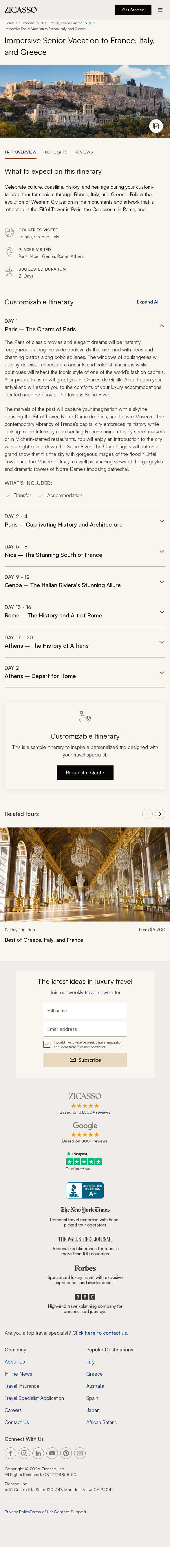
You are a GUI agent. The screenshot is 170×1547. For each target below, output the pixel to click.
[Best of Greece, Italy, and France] (85, 939)
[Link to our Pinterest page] (66, 1453)
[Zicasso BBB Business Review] (85, 1190)
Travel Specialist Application (34, 1398)
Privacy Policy (17, 1511)
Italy (90, 1362)
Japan (93, 1410)
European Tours (31, 23)
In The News (18, 1374)
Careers (13, 1410)
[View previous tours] (147, 814)
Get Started (133, 9)
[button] (85, 412)
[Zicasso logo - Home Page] (21, 10)
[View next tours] (160, 814)
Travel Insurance (22, 1386)
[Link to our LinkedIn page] (38, 1453)
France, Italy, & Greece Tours (70, 23)
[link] (85, 888)
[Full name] (85, 1010)
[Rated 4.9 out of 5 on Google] (85, 1133)
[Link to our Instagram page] (24, 1453)
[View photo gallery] (156, 126)
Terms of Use (42, 1511)
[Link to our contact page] (80, 1453)
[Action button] (160, 10)
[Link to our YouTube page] (52, 1453)
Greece (94, 1374)
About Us (15, 1362)
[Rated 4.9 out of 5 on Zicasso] (85, 1104)
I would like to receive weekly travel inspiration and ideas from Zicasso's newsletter (88, 1044)
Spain (92, 1398)
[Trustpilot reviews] (85, 1161)
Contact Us (17, 1422)
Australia (95, 1386)
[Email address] (85, 1029)
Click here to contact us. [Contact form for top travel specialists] (100, 1333)
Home (9, 23)
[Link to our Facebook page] (10, 1453)
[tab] (20, 152)
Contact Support (70, 1511)
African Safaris (101, 1422)
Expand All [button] (148, 302)
